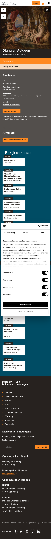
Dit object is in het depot (11, 105)
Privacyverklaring (31, 522)
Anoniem (7, 55)
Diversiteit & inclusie (12, 397)
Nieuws (6, 401)
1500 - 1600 (19, 55)
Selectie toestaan (25, 311)
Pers (5, 405)
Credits (5, 522)
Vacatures (8, 420)
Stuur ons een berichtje (18, 119)
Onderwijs (8, 424)
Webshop (7, 416)
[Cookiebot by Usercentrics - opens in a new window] (38, 226)
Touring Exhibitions (12, 412)
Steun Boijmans (10, 409)
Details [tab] (25, 233)
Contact (7, 393)
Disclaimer (16, 522)
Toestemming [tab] (9, 233)
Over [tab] (42, 233)
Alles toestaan (25, 305)
